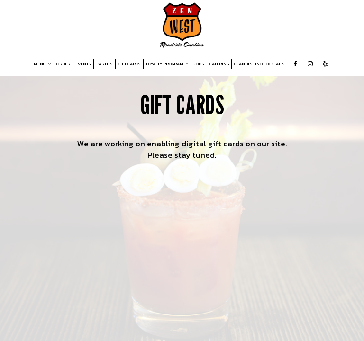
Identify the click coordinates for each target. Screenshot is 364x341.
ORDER (63, 64)
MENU (42, 64)
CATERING (219, 64)
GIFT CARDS (129, 64)
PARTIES (104, 64)
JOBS (199, 64)
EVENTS (83, 64)
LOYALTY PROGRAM (167, 64)
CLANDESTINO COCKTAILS (259, 64)
